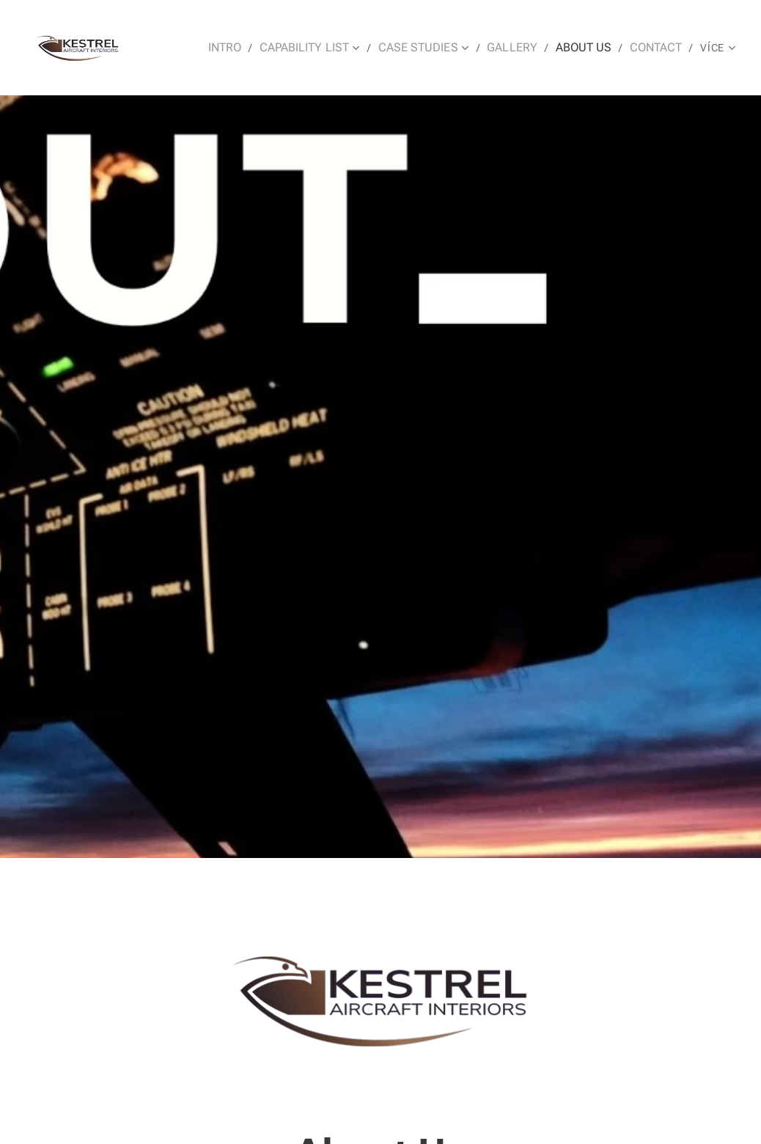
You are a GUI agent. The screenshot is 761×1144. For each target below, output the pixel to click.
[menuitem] (213, 47)
